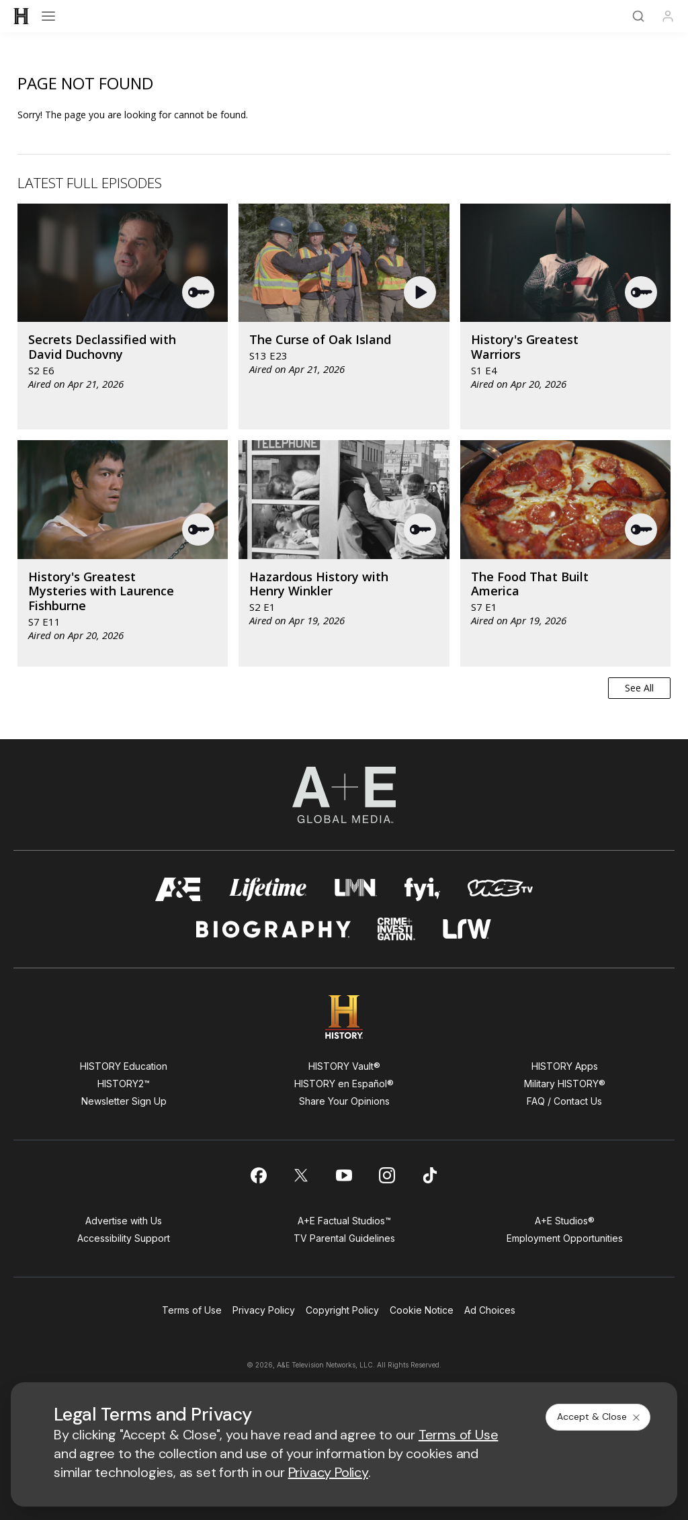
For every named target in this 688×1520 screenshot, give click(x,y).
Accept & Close (599, 1416)
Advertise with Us (123, 1220)
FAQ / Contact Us (564, 1101)
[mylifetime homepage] (268, 889)
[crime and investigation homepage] (396, 929)
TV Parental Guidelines (344, 1238)
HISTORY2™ (123, 1083)
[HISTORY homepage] (344, 1017)
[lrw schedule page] (467, 929)
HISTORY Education (123, 1066)
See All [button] (639, 687)
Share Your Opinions (344, 1101)
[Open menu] (48, 16)
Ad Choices (489, 1310)
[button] (198, 292)
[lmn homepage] (356, 889)
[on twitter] (301, 1175)
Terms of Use (192, 1310)
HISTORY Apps (564, 1066)
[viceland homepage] (500, 889)
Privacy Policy (263, 1310)
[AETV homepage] (178, 889)
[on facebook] (258, 1175)
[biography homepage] (273, 929)
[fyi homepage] (422, 889)
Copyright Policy (342, 1310)
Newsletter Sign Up (124, 1101)
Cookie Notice (422, 1310)
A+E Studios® (565, 1220)
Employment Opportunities (565, 1238)
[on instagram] (387, 1175)
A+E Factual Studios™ (344, 1220)
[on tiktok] (430, 1175)
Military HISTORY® (564, 1083)
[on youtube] (344, 1175)
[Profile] (668, 16)
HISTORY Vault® (344, 1066)
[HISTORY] (21, 16)
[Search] (638, 16)
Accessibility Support (123, 1238)
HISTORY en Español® (344, 1083)
